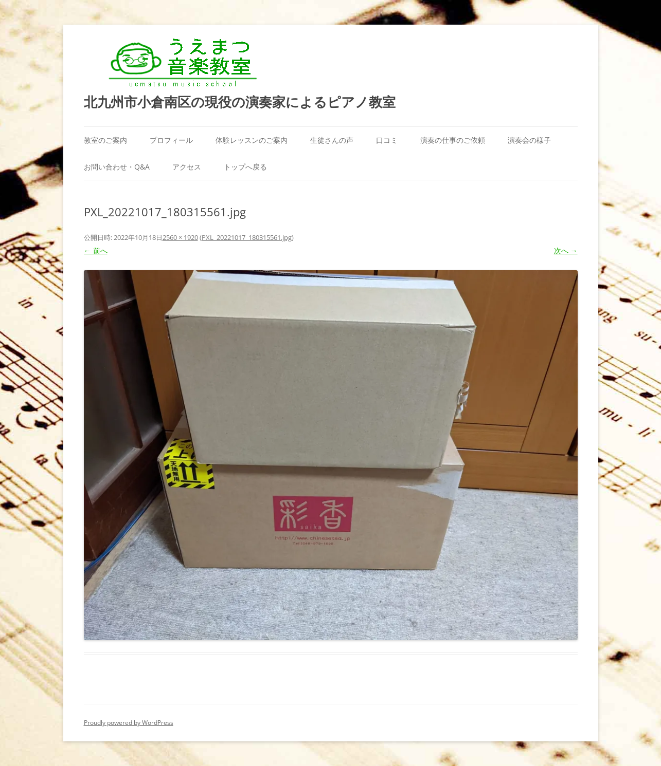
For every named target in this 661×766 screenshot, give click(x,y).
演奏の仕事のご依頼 (452, 140)
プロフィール (171, 140)
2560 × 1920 (180, 237)
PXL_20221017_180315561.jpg (247, 237)
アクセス (186, 167)
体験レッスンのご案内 (252, 140)
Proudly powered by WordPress (128, 722)
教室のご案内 (105, 140)
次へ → (566, 250)
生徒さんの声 (331, 140)
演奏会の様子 (529, 140)
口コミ (387, 140)
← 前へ (96, 250)
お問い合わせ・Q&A (117, 167)
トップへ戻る (245, 167)
